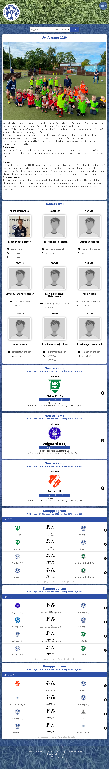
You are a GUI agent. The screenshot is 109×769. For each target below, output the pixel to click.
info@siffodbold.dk (55, 754)
